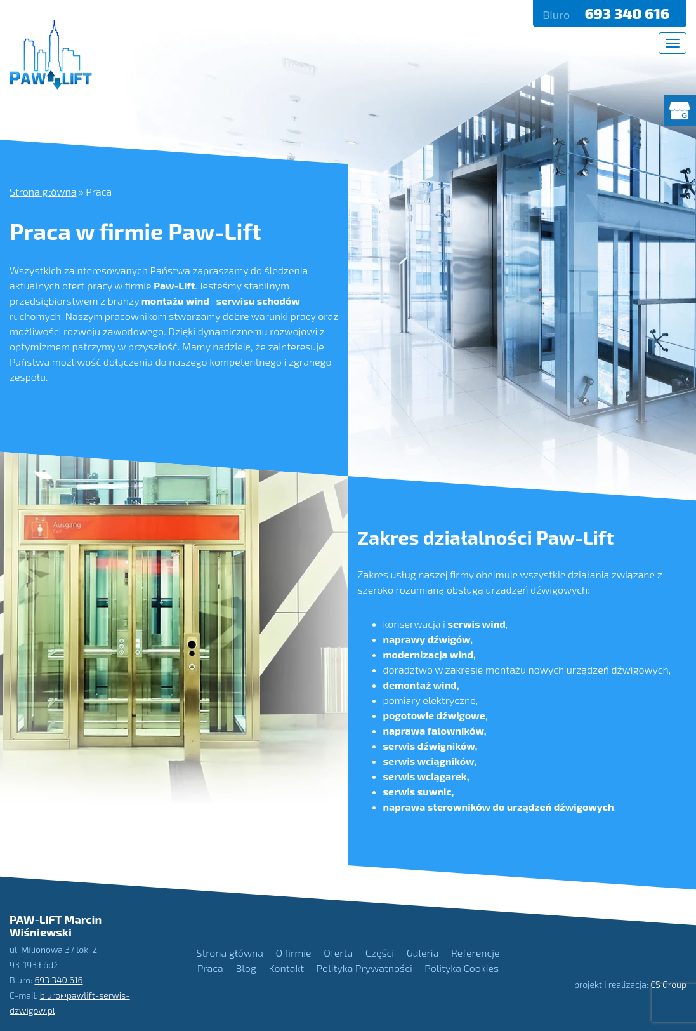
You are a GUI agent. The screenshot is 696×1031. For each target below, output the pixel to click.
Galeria (423, 953)
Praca (210, 968)
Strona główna (43, 191)
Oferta (338, 953)
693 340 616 (629, 13)
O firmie (294, 953)
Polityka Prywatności (364, 968)
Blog (245, 968)
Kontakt (286, 968)
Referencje (475, 953)
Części (379, 953)
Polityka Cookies (461, 968)
